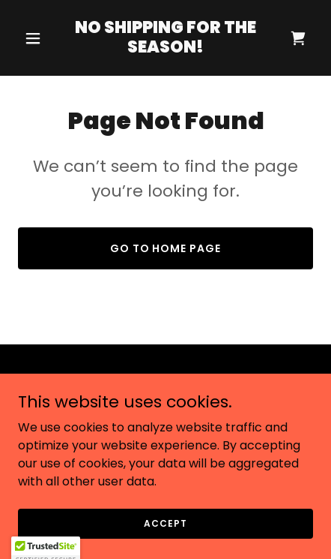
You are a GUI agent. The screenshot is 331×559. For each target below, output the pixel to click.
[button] (40, 38)
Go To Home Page (166, 248)
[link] (165, 48)
